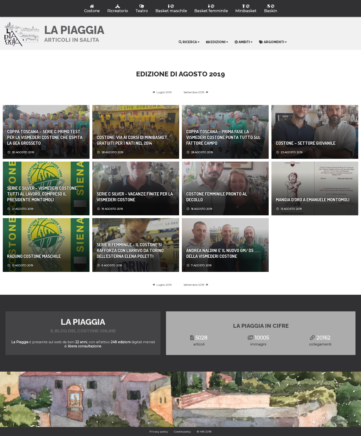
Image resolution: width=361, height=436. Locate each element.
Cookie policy (182, 431)
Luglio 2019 (164, 92)
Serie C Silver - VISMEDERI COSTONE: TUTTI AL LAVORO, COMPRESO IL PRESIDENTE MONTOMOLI (42, 193)
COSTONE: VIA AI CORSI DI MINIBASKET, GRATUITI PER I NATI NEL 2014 (132, 140)
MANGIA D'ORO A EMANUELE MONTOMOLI (312, 199)
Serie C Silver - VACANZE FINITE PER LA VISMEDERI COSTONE (135, 196)
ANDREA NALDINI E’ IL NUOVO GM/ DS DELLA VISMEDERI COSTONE (219, 253)
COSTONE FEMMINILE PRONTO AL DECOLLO (216, 196)
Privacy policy (158, 431)
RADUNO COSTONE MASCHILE (34, 256)
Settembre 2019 (193, 92)
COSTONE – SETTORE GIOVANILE (305, 143)
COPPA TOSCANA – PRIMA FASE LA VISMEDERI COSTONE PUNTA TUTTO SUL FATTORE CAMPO (223, 137)
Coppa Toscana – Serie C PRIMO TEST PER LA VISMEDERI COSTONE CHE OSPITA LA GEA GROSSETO (44, 137)
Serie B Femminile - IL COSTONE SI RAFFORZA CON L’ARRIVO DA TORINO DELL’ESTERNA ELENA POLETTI (130, 250)
